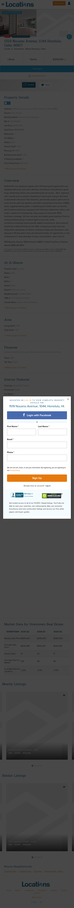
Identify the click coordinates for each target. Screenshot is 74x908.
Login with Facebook (37, 415)
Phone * (10, 452)
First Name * (13, 426)
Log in (28, 400)
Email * (10, 439)
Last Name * (44, 426)
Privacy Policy (15, 470)
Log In (48, 486)
